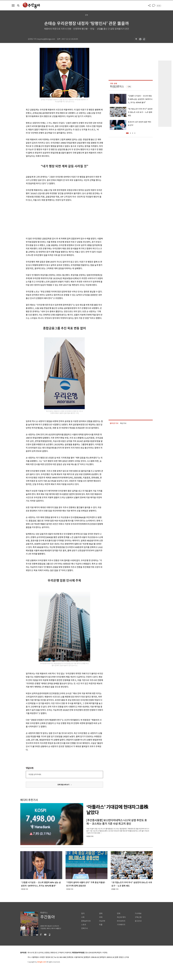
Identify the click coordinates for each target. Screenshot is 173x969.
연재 (118, 913)
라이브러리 (121, 921)
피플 (100, 925)
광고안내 (138, 921)
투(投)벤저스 (117, 86)
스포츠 (83, 925)
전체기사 (84, 928)
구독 (129, 87)
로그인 (158, 6)
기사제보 (138, 913)
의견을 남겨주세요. (34, 774)
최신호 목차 (121, 917)
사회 (83, 917)
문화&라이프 (86, 921)
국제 (100, 917)
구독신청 (138, 917)
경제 (100, 913)
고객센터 (61, 953)
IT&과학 (102, 921)
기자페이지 (121, 925)
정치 (83, 913)
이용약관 (68, 953)
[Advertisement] (59, 219)
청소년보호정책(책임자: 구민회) (96, 953)
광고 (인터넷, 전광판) (42, 953)
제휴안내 (54, 953)
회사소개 (31, 953)
